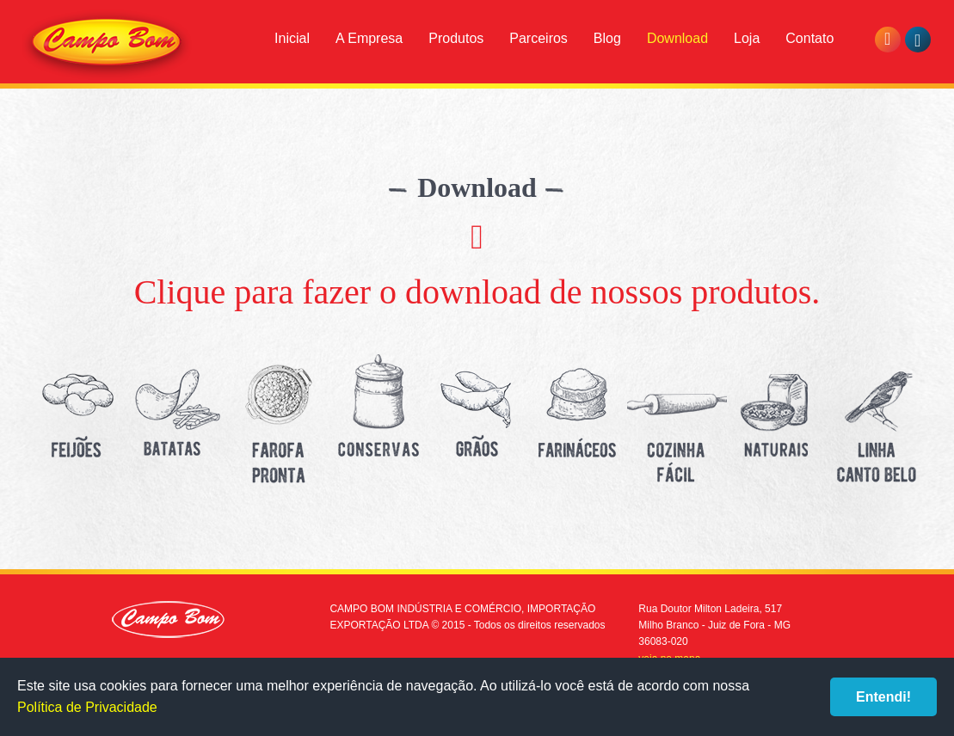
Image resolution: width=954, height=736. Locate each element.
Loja (747, 38)
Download (677, 38)
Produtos (455, 38)
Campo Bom (107, 44)
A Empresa (369, 38)
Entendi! (883, 697)
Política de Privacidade (87, 707)
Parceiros (538, 38)
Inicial (292, 38)
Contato (809, 38)
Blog (607, 38)
